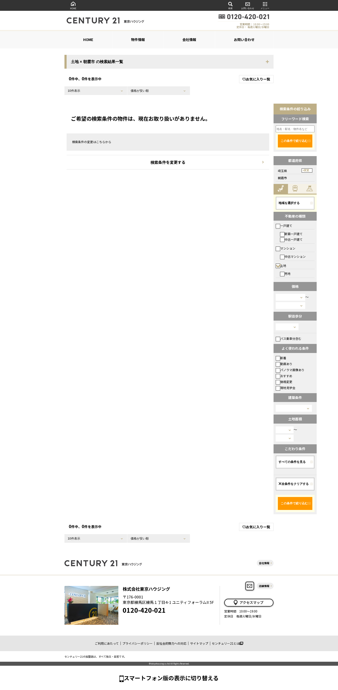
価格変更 (284, 382)
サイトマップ (199, 643)
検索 (230, 5)
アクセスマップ (248, 602)
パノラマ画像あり (290, 370)
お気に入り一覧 (256, 79)
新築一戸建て (291, 234)
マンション (285, 248)
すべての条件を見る (292, 462)
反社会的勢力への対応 (171, 643)
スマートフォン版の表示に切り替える (171, 678)
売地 (285, 273)
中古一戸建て (291, 239)
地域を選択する (289, 203)
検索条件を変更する (167, 162)
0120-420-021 (144, 610)
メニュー (265, 5)
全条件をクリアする (294, 484)
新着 (281, 358)
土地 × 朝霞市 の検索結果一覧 (97, 62)
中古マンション (293, 256)
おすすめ (284, 376)
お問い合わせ (247, 5)
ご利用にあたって (107, 643)
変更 (306, 170)
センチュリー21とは (227, 643)
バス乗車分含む (288, 338)
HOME (73, 5)
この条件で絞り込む (294, 140)
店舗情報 (264, 586)
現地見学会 (285, 388)
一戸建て (284, 225)
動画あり (284, 364)
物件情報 (138, 39)
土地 (281, 265)
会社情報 (189, 39)
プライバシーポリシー (137, 643)
